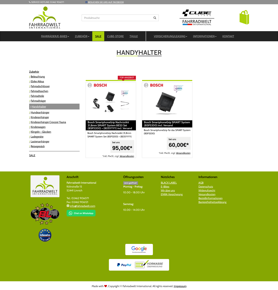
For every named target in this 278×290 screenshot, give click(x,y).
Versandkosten (127, 156)
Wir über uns (168, 190)
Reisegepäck (38, 146)
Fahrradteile (37, 96)
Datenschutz (205, 186)
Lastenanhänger (40, 141)
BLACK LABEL (169, 182)
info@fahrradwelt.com (82, 206)
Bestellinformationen (210, 198)
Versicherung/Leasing (170, 36)
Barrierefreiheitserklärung (212, 202)
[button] (244, 17)
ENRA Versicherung (172, 194)
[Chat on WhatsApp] (81, 211)
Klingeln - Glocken (41, 131)
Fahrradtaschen (39, 91)
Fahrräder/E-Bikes (55, 36)
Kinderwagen (38, 127)
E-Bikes (165, 186)
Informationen (205, 36)
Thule (134, 36)
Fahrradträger (38, 100)
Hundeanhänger (40, 112)
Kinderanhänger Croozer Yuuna (48, 122)
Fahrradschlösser (40, 86)
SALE (98, 36)
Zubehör (82, 36)
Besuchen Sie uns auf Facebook (106, 2)
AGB (200, 182)
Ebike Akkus (37, 81)
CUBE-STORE (115, 36)
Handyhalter (39, 106)
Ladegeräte (37, 136)
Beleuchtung (38, 76)
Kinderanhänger (40, 117)
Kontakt (228, 36)
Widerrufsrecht (206, 190)
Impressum (180, 286)
